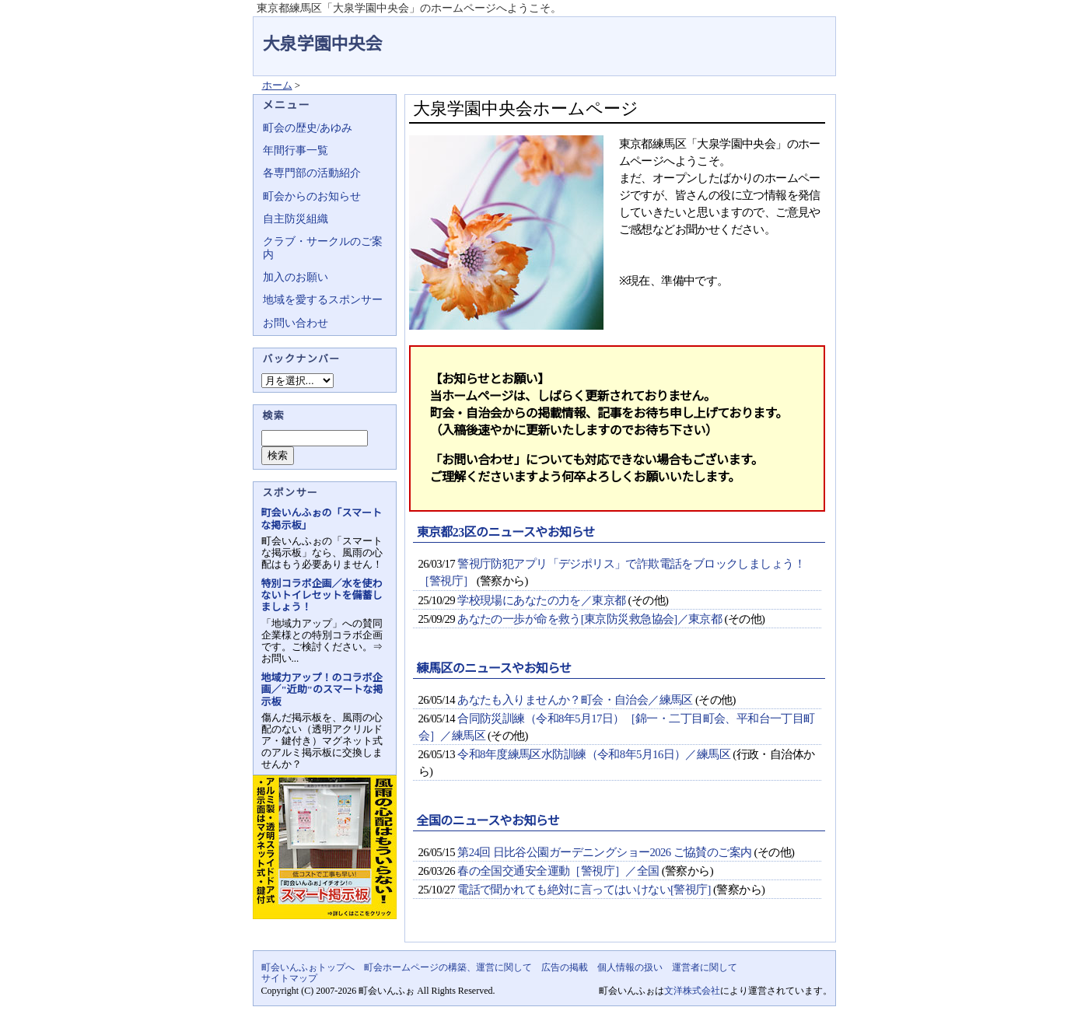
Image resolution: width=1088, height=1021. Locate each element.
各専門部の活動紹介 (312, 173)
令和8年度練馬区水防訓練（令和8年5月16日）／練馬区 (593, 754)
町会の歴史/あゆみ (308, 128)
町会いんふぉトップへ (308, 967)
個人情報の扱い (630, 967)
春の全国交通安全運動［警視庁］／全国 (558, 871)
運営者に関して (704, 967)
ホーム (277, 85)
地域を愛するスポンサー (323, 300)
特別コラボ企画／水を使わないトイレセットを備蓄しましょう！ (322, 595)
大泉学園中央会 (323, 44)
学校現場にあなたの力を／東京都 (541, 600)
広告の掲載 (564, 967)
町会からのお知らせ (312, 196)
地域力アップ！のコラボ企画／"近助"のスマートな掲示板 (322, 689)
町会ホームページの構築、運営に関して (448, 967)
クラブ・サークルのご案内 (323, 248)
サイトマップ (289, 978)
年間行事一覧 (295, 150)
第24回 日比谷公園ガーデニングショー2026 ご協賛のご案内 (604, 852)
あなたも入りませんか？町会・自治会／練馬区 (575, 700)
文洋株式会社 (692, 990)
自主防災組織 (295, 219)
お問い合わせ (295, 323)
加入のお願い (295, 277)
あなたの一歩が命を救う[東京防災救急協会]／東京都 (589, 619)
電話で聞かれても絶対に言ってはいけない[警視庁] (584, 889)
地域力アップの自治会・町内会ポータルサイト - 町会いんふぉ (777, 34)
